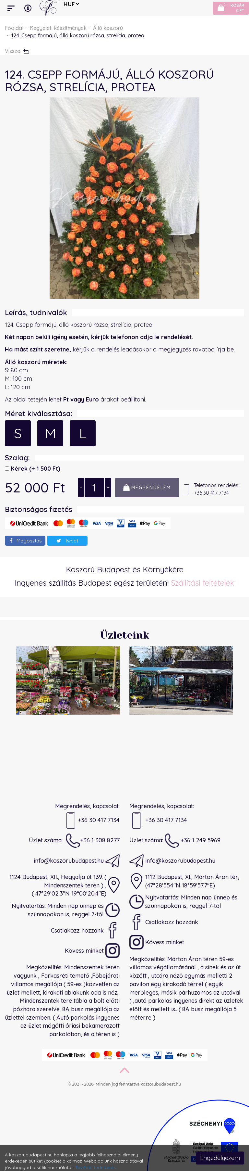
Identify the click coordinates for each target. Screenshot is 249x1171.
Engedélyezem (220, 1158)
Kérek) (34, 468)
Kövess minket (92, 950)
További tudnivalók (95, 1167)
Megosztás (26, 541)
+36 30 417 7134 (92, 820)
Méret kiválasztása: (38, 413)
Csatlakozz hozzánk (85, 930)
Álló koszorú (108, 28)
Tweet (67, 541)
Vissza (17, 51)
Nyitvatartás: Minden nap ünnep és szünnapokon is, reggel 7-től (66, 910)
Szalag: (17, 457)
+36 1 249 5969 (192, 841)
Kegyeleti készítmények (58, 28)
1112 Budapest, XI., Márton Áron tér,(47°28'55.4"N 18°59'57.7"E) (184, 881)
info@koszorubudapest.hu (77, 861)
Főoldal (14, 28)
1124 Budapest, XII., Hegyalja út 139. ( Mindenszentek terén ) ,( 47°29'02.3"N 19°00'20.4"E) (64, 885)
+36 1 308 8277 (93, 841)
